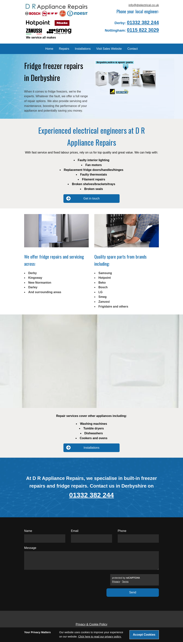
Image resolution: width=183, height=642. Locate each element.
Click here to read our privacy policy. (99, 636)
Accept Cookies (144, 634)
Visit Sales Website (109, 48)
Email (74, 530)
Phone (122, 530)
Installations (83, 48)
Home (49, 48)
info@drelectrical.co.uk (144, 5)
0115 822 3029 (143, 30)
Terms (125, 581)
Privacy (116, 581)
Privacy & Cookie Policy (91, 624)
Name (28, 530)
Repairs (64, 48)
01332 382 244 (143, 22)
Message (30, 547)
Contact (132, 48)
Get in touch (83, 198)
